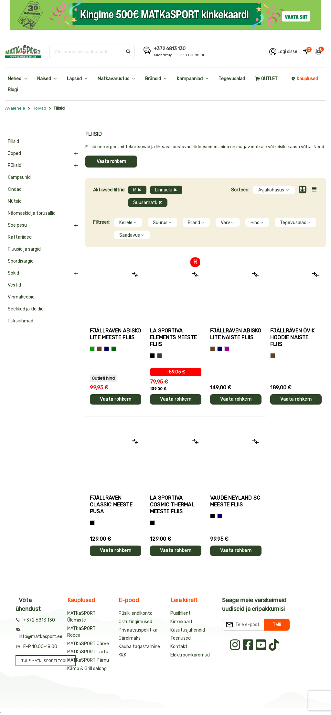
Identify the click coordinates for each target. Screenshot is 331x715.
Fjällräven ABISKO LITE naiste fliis (235, 334)
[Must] (92, 522)
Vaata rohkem (111, 161)
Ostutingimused (135, 621)
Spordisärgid (21, 261)
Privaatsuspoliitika (138, 630)
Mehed (14, 78)
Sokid (13, 273)
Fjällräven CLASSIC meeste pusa (111, 505)
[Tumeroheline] (113, 348)
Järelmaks (130, 638)
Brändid (153, 78)
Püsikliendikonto (136, 613)
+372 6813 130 (170, 48)
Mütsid (15, 201)
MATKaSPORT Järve (88, 643)
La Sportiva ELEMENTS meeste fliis (173, 337)
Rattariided (20, 237)
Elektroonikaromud (190, 655)
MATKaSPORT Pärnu (88, 660)
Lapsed (74, 78)
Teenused (180, 638)
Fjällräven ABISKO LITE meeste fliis (115, 334)
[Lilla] (226, 348)
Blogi (13, 89)
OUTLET (266, 78)
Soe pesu (17, 225)
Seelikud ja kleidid (26, 309)
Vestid (14, 285)
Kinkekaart (181, 621)
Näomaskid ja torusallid (32, 213)
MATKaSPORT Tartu (87, 652)
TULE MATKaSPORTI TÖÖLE (45, 660)
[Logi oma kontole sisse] (283, 51)
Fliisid (13, 141)
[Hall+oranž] (152, 355)
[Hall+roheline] (159, 355)
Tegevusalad (232, 78)
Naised (44, 78)
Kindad (15, 189)
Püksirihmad (20, 321)
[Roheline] (92, 348)
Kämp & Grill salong (87, 668)
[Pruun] (99, 348)
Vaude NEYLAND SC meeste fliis (235, 501)
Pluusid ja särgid (24, 249)
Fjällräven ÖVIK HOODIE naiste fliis (292, 337)
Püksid (14, 165)
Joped (14, 153)
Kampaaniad (190, 78)
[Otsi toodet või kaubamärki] (86, 51)
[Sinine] (106, 348)
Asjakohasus (274, 190)
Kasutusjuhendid (187, 630)
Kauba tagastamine (139, 646)
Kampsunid (19, 177)
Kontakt (178, 646)
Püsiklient (180, 613)
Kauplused (304, 78)
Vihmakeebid (21, 297)
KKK (122, 655)
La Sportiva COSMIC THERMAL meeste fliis (172, 505)
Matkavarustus (113, 78)
